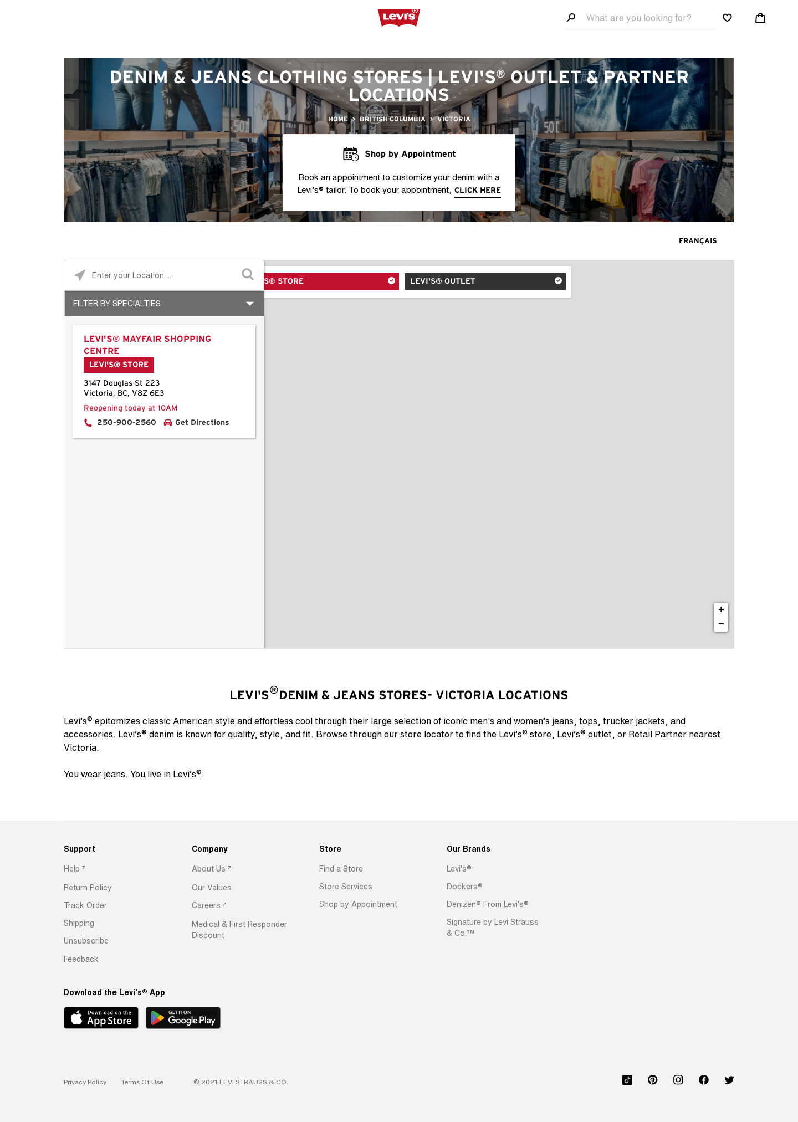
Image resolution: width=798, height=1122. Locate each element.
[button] (88, 887)
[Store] (367, 848)
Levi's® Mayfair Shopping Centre (147, 345)
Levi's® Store (310, 282)
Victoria (453, 119)
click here (477, 190)
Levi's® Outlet (443, 282)
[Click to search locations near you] (79, 275)
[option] (112, 869)
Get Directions (202, 423)
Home (338, 119)
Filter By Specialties (117, 303)
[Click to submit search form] (248, 275)
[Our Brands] (495, 848)
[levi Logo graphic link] (399, 16)
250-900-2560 (126, 423)
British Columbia (393, 119)
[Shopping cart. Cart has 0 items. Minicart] (760, 18)
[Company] (240, 848)
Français (698, 241)
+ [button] (721, 610)
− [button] (721, 624)
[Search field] (641, 18)
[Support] (112, 848)
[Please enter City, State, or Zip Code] (164, 275)
